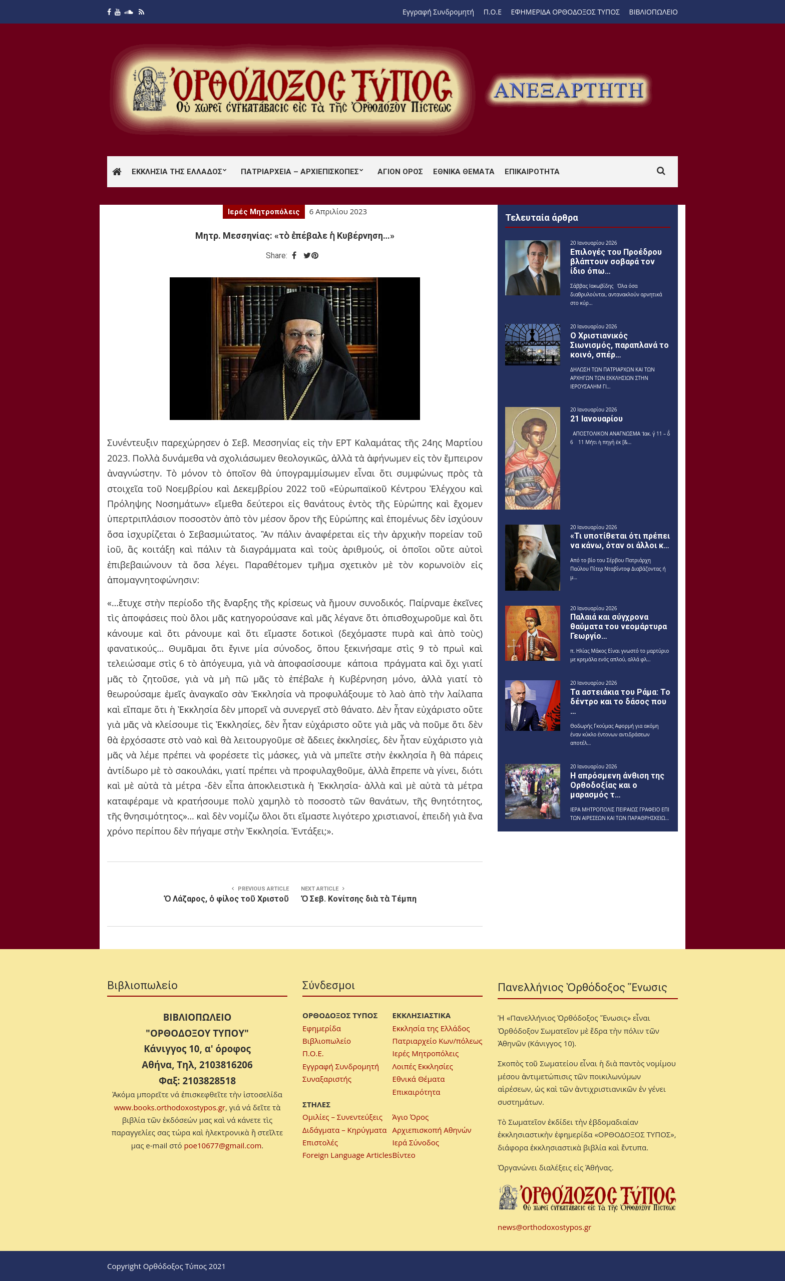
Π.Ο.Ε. (313, 1053)
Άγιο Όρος (410, 1117)
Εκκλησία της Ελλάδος (177, 171)
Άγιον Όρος (400, 171)
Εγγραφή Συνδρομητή (438, 12)
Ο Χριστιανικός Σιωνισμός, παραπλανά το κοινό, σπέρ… (619, 345)
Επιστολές (320, 1142)
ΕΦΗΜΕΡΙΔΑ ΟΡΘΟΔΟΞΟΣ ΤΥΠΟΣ (565, 12)
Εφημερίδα (321, 1028)
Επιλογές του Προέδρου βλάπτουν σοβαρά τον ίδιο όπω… (616, 261)
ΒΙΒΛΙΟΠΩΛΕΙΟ (653, 12)
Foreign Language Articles (347, 1155)
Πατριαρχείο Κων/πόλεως (437, 1041)
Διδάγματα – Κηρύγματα (344, 1130)
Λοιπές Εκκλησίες (422, 1066)
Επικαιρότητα (532, 171)
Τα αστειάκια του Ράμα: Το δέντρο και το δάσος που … (620, 701)
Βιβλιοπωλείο (326, 1041)
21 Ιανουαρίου (596, 418)
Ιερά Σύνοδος (415, 1142)
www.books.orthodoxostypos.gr (169, 1107)
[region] (568, 90)
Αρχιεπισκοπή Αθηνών (432, 1130)
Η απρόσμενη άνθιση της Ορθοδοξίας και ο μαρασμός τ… (617, 785)
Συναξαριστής (326, 1079)
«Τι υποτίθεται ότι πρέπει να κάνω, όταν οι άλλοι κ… (620, 540)
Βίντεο (404, 1155)
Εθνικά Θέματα (464, 171)
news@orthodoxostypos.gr (544, 1227)
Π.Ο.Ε (493, 12)
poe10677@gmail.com (222, 1145)
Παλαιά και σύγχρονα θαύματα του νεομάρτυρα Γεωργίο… (618, 626)
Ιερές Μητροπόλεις (264, 211)
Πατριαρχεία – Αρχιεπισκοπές (300, 171)
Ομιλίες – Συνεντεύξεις (342, 1117)
